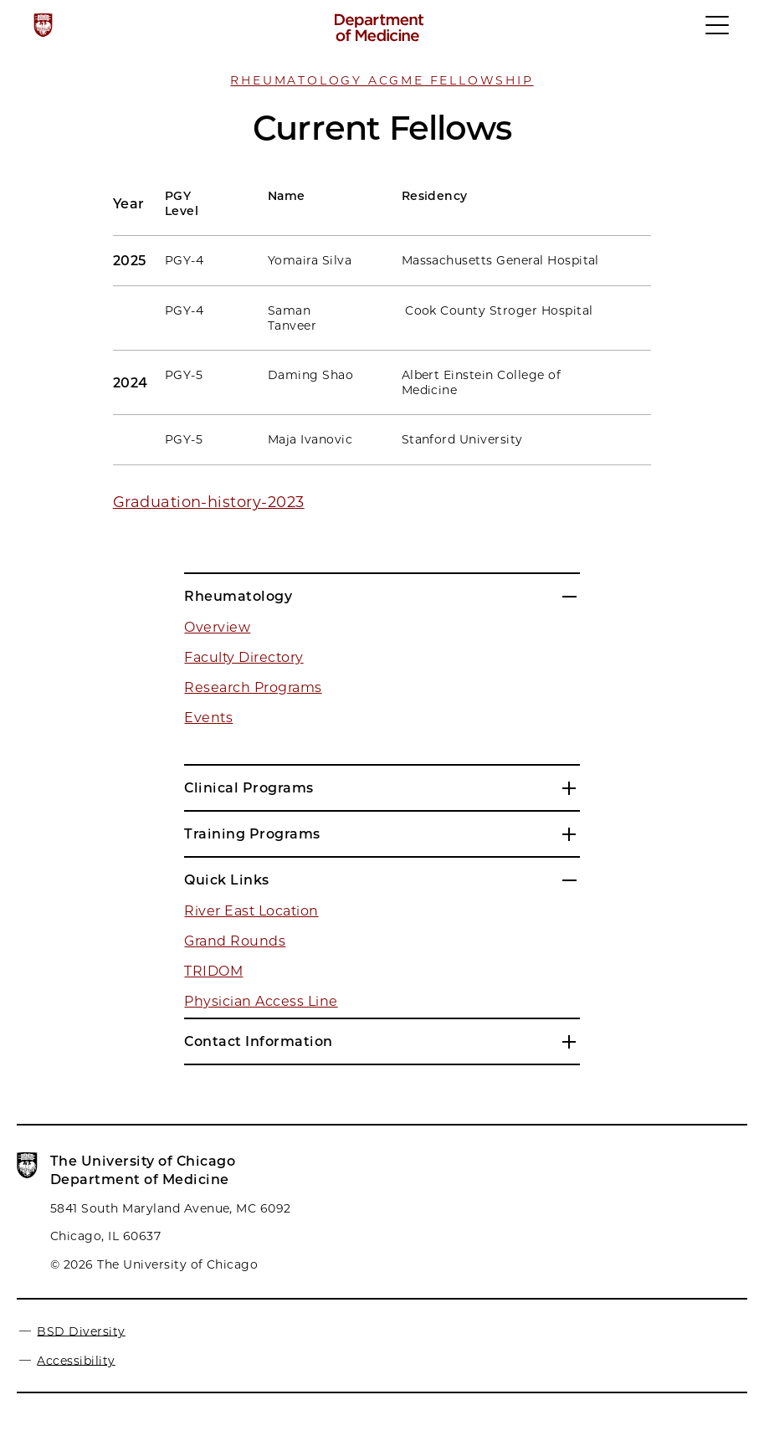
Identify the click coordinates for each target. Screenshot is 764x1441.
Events (208, 718)
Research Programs (252, 687)
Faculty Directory (243, 657)
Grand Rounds (234, 941)
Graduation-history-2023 (209, 502)
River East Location (251, 911)
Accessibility (76, 1359)
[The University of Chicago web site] (43, 25)
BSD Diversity (81, 1330)
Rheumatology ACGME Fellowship (381, 80)
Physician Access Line (260, 1001)
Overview (217, 627)
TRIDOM (213, 971)
